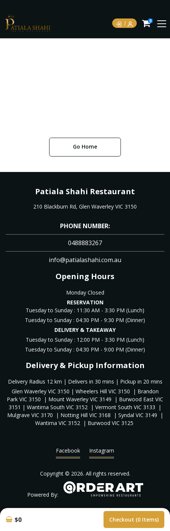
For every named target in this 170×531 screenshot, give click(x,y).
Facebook (68, 452)
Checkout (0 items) (134, 519)
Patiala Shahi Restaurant (85, 191)
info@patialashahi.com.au (85, 260)
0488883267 (85, 243)
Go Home (85, 146)
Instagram (101, 452)
